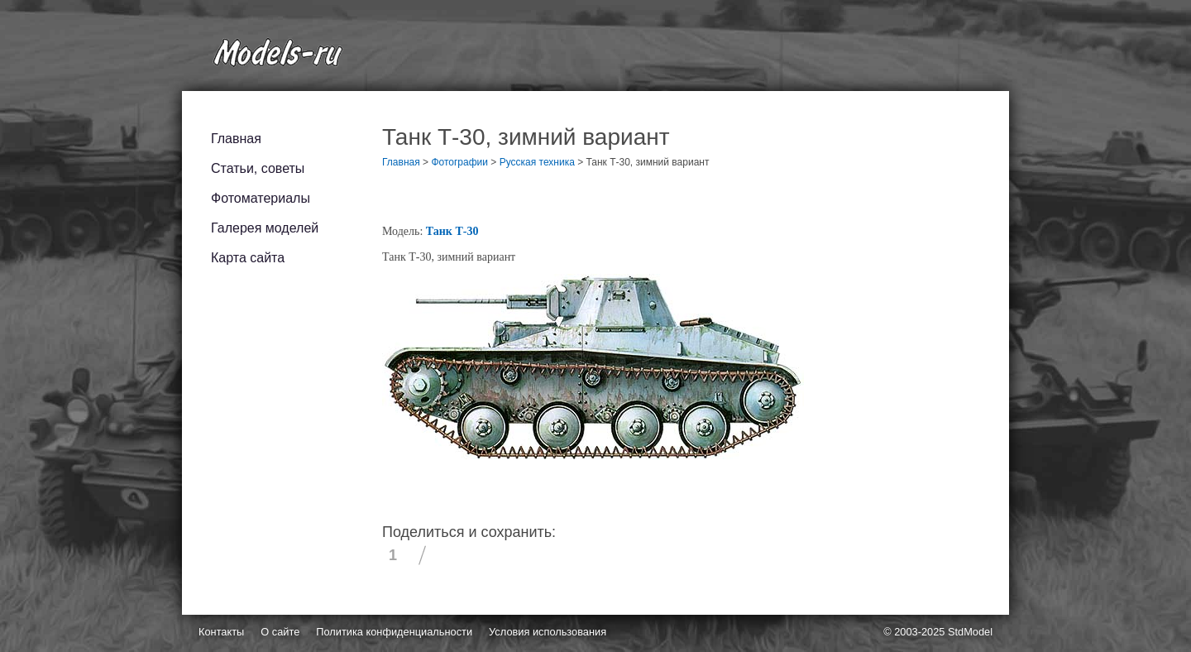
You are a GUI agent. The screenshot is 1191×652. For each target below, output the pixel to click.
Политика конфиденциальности (394, 632)
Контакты (221, 632)
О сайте (280, 632)
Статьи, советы (257, 168)
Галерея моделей (264, 228)
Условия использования (547, 632)
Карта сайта (248, 258)
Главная (236, 139)
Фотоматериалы (260, 198)
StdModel (970, 632)
